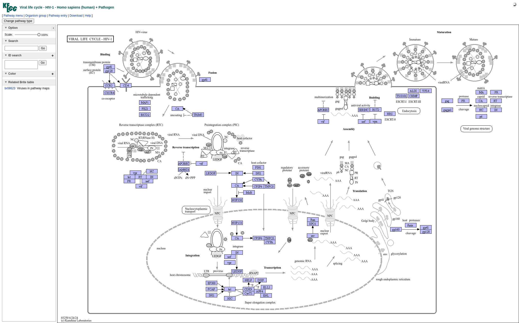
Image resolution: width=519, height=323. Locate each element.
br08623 (10, 89)
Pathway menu (13, 15)
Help (88, 15)
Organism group (35, 15)
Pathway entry (58, 15)
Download (76, 15)
